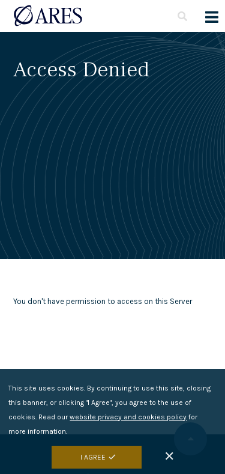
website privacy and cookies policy (128, 424)
